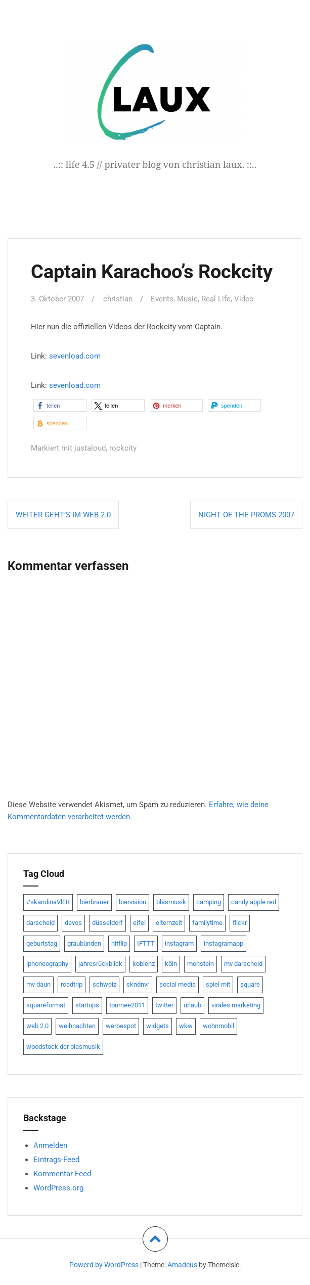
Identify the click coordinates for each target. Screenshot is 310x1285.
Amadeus (182, 1264)
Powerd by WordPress (104, 1264)
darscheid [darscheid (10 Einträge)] (40, 921)
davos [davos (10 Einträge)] (73, 921)
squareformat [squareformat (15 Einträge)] (45, 1004)
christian (117, 298)
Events (162, 298)
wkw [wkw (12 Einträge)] (186, 1025)
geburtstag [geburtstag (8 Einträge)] (41, 942)
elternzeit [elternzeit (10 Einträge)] (169, 921)
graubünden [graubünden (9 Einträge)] (84, 942)
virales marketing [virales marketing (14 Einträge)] (235, 1004)
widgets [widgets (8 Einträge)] (157, 1025)
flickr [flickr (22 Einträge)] (240, 921)
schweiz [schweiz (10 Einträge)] (104, 983)
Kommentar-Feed (62, 1172)
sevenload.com (75, 355)
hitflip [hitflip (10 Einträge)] (119, 942)
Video (244, 298)
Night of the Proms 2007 (246, 513)
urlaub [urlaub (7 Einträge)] (192, 1004)
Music (187, 298)
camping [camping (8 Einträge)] (208, 901)
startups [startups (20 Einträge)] (87, 1004)
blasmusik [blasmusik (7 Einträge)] (171, 901)
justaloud (90, 447)
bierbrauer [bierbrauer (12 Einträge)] (94, 901)
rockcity (123, 447)
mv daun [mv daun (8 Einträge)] (38, 983)
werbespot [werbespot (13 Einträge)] (121, 1025)
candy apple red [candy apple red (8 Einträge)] (253, 901)
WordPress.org (58, 1186)
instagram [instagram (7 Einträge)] (179, 942)
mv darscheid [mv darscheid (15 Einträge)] (243, 963)
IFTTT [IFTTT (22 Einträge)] (146, 942)
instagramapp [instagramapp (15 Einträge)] (223, 942)
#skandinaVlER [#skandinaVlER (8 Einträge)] (48, 901)
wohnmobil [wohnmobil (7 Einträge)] (218, 1025)
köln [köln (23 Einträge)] (171, 963)
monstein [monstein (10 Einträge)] (200, 963)
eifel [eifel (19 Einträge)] (139, 921)
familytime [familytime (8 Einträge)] (207, 921)
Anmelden (50, 1144)
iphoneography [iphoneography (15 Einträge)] (47, 963)
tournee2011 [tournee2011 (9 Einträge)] (127, 1004)
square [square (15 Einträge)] (250, 983)
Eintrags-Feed (56, 1158)
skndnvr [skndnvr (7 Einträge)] (137, 983)
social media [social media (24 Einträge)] (177, 983)
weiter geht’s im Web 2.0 (63, 513)
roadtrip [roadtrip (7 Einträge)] (71, 983)
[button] (59, 404)
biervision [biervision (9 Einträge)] (132, 901)
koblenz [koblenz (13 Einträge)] (143, 963)
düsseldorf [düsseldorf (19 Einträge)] (107, 921)
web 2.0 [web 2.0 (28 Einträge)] (37, 1025)
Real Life (216, 298)
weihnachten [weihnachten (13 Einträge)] (77, 1025)
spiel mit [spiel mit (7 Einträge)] (218, 983)
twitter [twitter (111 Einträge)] (164, 1004)
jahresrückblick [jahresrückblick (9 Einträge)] (100, 963)
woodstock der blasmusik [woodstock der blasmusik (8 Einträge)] (63, 1045)
